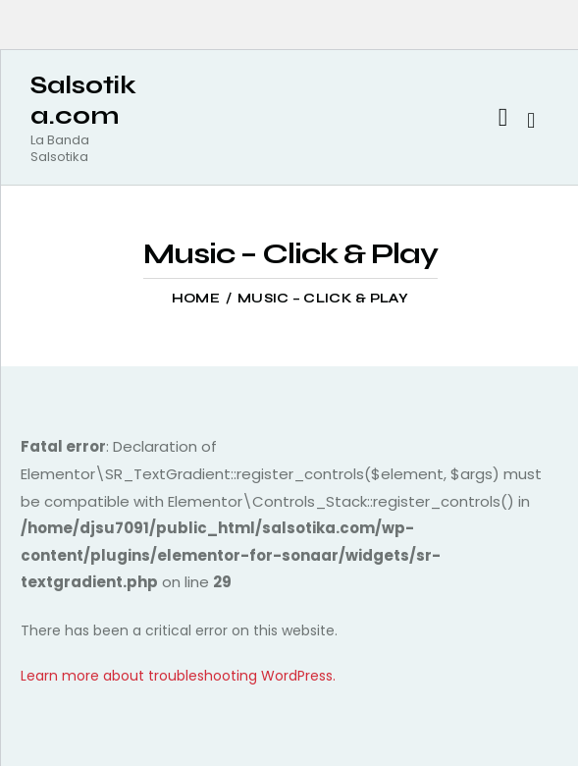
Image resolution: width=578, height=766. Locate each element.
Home (196, 298)
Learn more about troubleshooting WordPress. (178, 675)
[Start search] (531, 121)
